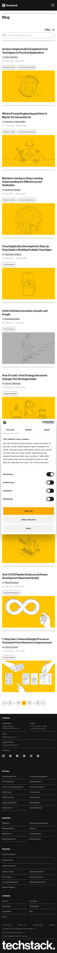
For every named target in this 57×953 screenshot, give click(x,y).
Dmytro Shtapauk (12, 383)
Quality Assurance (8, 797)
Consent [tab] (10, 430)
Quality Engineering (10, 394)
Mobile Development (36, 877)
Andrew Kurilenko (13, 190)
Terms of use (22, 925)
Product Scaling (35, 797)
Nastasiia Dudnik (12, 319)
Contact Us (6, 750)
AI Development (7, 860)
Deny (28, 528)
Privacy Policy (6, 925)
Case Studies (6, 911)
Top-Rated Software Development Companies (19, 929)
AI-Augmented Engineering (38, 776)
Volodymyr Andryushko (15, 121)
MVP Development (36, 782)
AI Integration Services (37, 787)
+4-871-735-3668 (38, 729)
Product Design (9, 657)
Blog (31, 911)
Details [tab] (28, 430)
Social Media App (35, 834)
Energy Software (35, 839)
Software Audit (35, 792)
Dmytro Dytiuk (11, 647)
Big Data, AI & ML (9, 67)
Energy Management (9, 839)
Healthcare (5, 823)
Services (5, 771)
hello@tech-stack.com (9, 737)
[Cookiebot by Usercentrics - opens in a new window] (42, 422)
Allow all (28, 511)
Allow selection (28, 519)
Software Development (27, 67)
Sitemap (52, 925)
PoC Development (8, 782)
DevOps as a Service (9, 866)
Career (4, 917)
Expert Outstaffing (36, 808)
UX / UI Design (6, 877)
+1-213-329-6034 (38, 726)
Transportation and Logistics (39, 823)
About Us (5, 901)
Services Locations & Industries (14, 932)
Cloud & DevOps (9, 265)
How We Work (6, 906)
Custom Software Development (12, 787)
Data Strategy (6, 792)
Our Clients (33, 901)
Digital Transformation (37, 872)
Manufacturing (7, 834)
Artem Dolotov (11, 57)
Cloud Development (8, 854)
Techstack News (9, 329)
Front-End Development (10, 882)
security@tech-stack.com (10, 745)
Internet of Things (8, 872)
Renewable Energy (8, 828)
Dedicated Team (7, 808)
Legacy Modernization (9, 803)
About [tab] (47, 430)
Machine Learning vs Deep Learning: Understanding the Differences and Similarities (22, 182)
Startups (32, 828)
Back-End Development (37, 882)
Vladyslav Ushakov (13, 254)
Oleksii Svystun (11, 582)
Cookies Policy (38, 925)
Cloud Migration (35, 803)
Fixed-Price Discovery (9, 776)
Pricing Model (34, 906)
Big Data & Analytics (8, 887)
